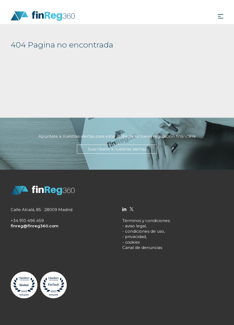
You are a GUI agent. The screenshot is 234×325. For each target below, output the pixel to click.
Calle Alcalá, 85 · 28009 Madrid (41, 209)
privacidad (135, 236)
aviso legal (135, 225)
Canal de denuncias (142, 247)
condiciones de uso (144, 231)
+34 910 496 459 (27, 220)
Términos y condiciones (146, 220)
